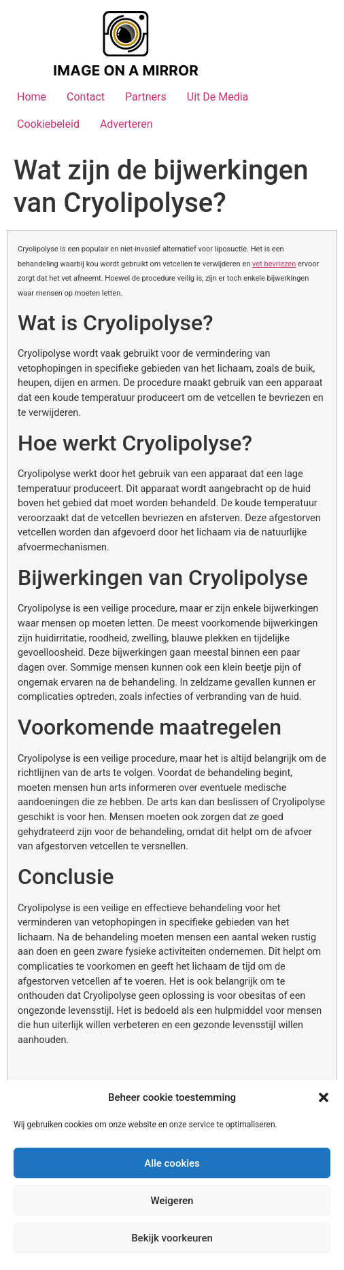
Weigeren (172, 1201)
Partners (146, 96)
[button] (323, 1097)
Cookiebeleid (48, 124)
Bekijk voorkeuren (172, 1238)
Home (31, 96)
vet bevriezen (274, 264)
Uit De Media (218, 96)
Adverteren (126, 124)
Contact (86, 96)
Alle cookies (172, 1163)
